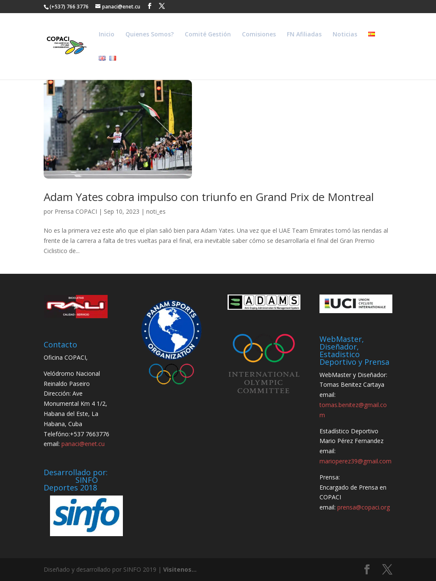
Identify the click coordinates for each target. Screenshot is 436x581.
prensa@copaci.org (363, 507)
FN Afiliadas (304, 34)
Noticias (345, 34)
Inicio (106, 34)
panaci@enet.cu (83, 444)
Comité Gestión (208, 34)
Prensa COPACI (76, 211)
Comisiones (259, 34)
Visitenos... (180, 569)
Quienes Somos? (149, 34)
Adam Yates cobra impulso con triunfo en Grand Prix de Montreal (209, 196)
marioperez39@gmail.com (355, 461)
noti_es (156, 211)
